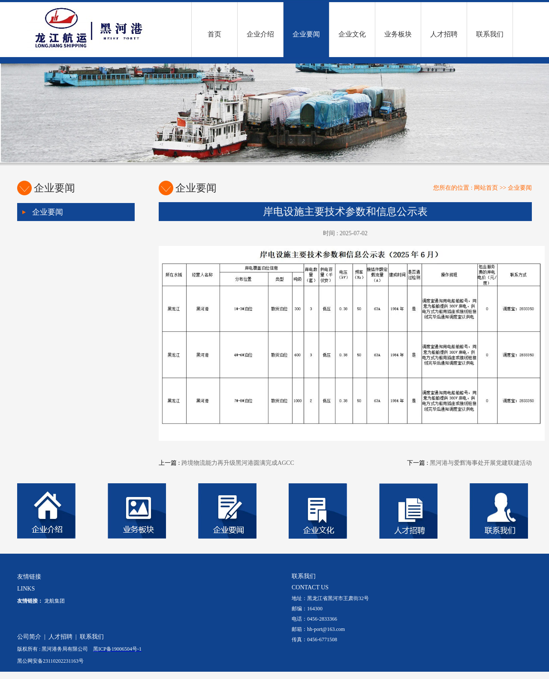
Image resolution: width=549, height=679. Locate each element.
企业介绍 (260, 34)
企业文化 (352, 34)
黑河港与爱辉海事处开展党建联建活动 (481, 463)
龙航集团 (54, 601)
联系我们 (490, 34)
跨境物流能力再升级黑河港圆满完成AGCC (237, 463)
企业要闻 (306, 34)
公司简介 (29, 637)
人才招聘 (444, 34)
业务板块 (398, 34)
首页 (214, 34)
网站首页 (486, 188)
